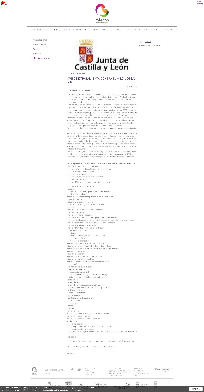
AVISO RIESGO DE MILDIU (151, 46)
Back (72, 353)
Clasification (150, 30)
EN (4, 4)
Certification (166, 30)
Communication (132, 30)
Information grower (41, 58)
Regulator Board (40, 30)
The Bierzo (94, 30)
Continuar (195, 389)
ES (4, 2)
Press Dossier (90, 368)
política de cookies (73, 390)
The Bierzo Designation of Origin (69, 30)
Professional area (55, 370)
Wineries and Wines (112, 30)
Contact (47, 374)
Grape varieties (39, 44)
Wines (35, 49)
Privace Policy (90, 374)
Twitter (79, 369)
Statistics (37, 53)
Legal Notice (89, 372)
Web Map (88, 370)
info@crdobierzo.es (115, 375)
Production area (40, 40)
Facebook (72, 369)
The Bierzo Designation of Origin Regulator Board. (35, 371)
